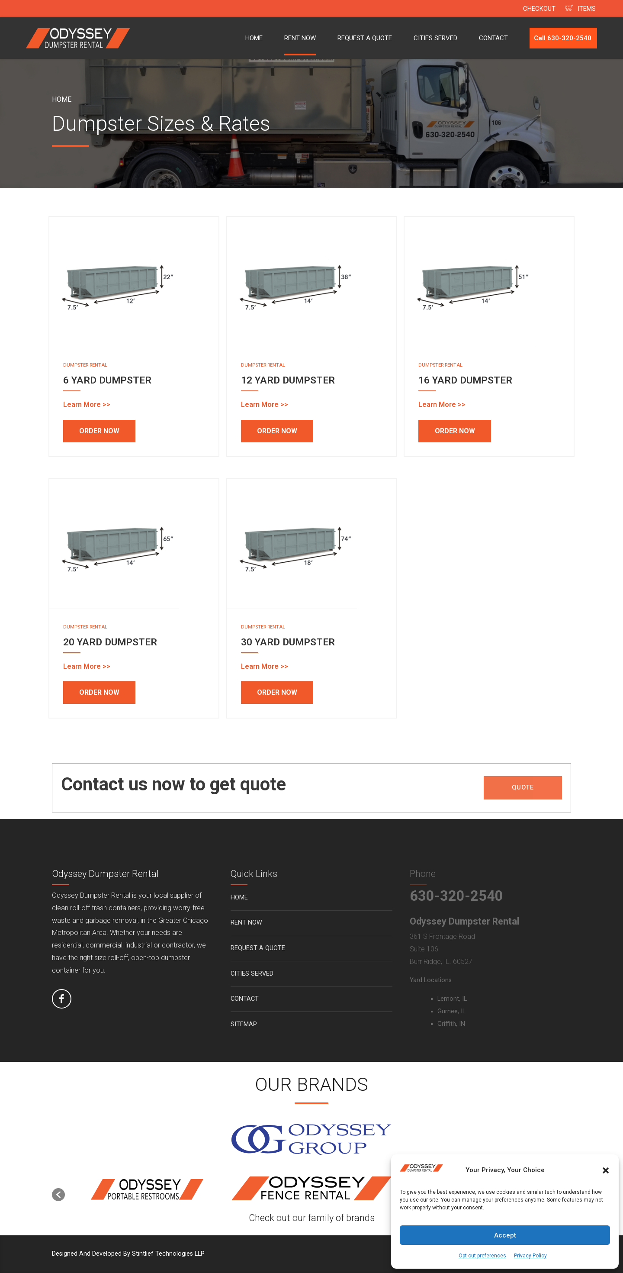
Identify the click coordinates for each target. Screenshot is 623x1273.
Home (61, 99)
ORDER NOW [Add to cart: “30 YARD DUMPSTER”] (277, 692)
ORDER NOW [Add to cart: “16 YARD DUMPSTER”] (455, 431)
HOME (254, 38)
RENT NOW (300, 38)
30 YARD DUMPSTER (288, 642)
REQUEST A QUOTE (364, 38)
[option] (147, 1190)
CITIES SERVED (435, 38)
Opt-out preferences (482, 1256)
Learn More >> (86, 404)
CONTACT (493, 38)
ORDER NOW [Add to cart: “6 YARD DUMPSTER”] (99, 431)
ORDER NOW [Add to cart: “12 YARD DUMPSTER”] (277, 431)
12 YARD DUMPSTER (288, 380)
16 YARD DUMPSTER (465, 380)
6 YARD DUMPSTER (107, 380)
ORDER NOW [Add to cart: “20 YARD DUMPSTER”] (99, 692)
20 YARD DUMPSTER (110, 642)
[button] (605, 1170)
